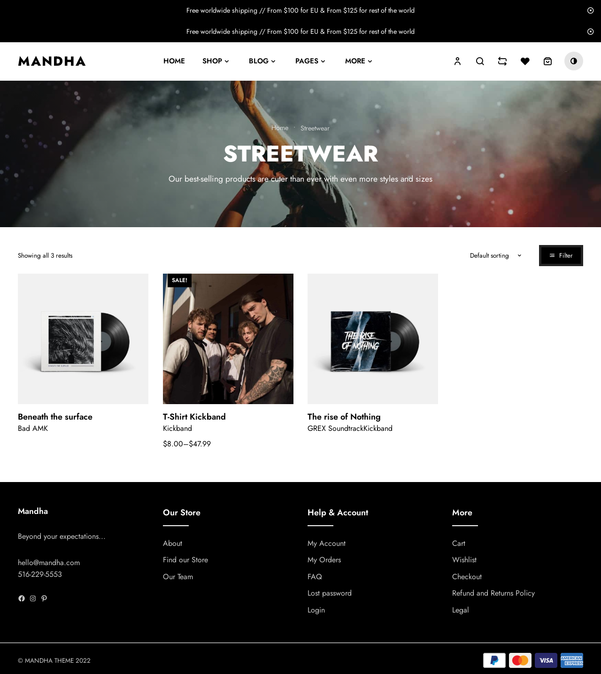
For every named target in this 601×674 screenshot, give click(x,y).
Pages (306, 61)
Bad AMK (33, 428)
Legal (460, 610)
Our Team (178, 576)
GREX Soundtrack (335, 428)
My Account (327, 543)
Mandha (52, 61)
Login (316, 610)
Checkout (467, 576)
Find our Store (185, 560)
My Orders (324, 560)
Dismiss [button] (590, 10)
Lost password (330, 593)
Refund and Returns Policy (493, 593)
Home (174, 61)
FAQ (315, 576)
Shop (212, 61)
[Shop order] (484, 255)
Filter (566, 255)
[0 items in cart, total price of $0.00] (547, 61)
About (172, 543)
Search (479, 61)
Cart (458, 543)
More (355, 61)
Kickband (177, 428)
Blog (259, 61)
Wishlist (464, 560)
